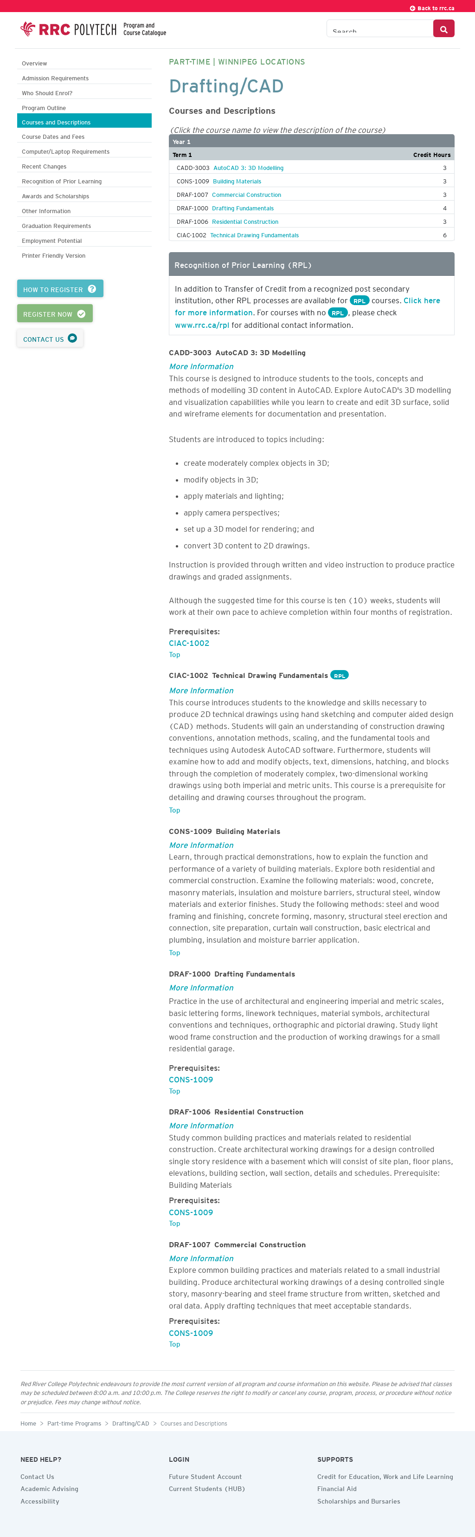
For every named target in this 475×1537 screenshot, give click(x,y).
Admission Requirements (55, 77)
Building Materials (237, 179)
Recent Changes (44, 165)
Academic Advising (49, 1487)
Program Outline (44, 106)
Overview (34, 62)
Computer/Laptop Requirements (65, 150)
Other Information (46, 210)
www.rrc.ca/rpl (202, 323)
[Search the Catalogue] (380, 28)
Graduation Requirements (56, 224)
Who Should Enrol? (47, 92)
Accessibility (39, 1500)
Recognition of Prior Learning (62, 180)
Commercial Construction (246, 193)
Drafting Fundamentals (243, 206)
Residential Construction (245, 220)
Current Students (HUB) (207, 1487)
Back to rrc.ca (432, 7)
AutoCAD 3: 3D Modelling (248, 166)
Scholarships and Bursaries (358, 1500)
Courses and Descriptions (56, 121)
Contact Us (37, 1475)
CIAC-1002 (189, 641)
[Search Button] (444, 28)
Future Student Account (205, 1475)
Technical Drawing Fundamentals (254, 233)
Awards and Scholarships (55, 195)
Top (174, 653)
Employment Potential (52, 239)
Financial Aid (337, 1487)
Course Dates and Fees (53, 135)
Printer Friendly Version (53, 254)
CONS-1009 (191, 1078)
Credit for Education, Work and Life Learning (385, 1475)
